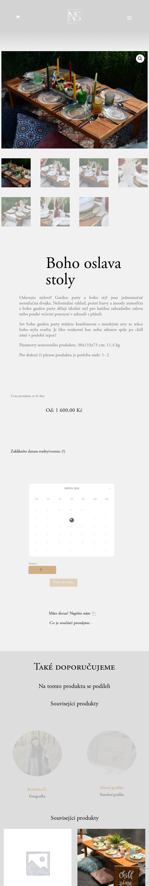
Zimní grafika (112, 788)
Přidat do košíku (63, 582)
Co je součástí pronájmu (69, 623)
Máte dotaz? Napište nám (69, 614)
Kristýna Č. (37, 789)
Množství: (33, 564)
